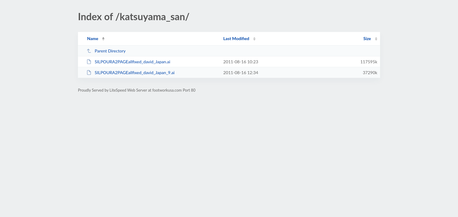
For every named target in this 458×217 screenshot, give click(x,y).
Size (367, 38)
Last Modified (236, 38)
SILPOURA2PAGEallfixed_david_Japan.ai (128, 61)
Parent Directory (106, 50)
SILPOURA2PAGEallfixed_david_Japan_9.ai (130, 72)
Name (92, 38)
